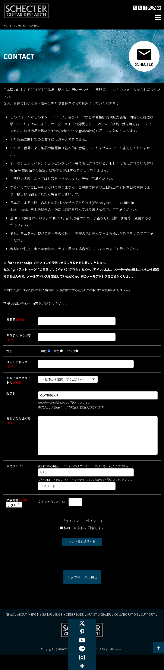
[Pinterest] (82, 631)
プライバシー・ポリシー (80, 527)
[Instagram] (82, 657)
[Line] (82, 649)
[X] (82, 623)
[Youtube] (82, 640)
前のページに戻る (83, 583)
